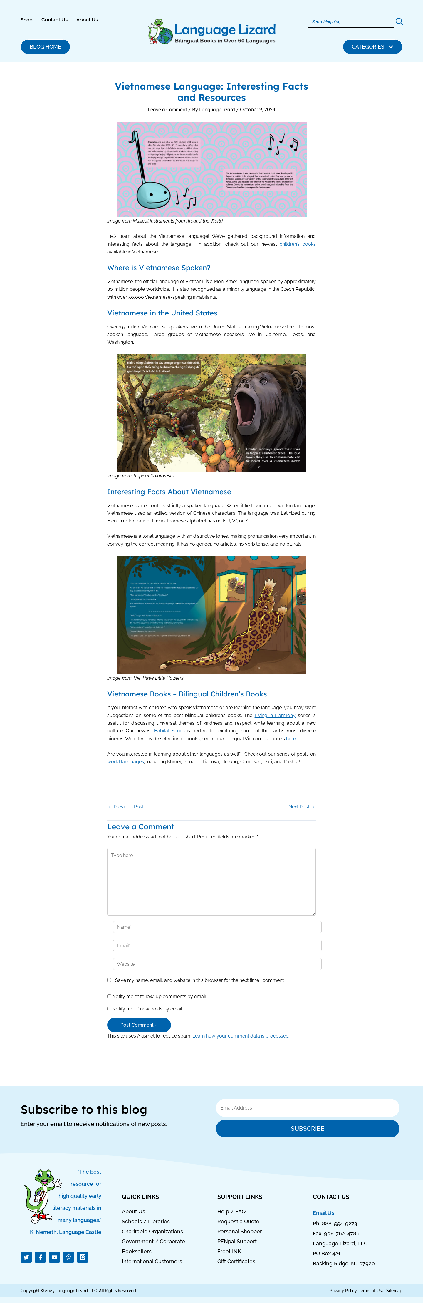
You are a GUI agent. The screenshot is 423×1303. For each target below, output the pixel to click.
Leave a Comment (167, 109)
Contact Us (54, 20)
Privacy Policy (343, 1290)
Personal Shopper (239, 1232)
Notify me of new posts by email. (147, 1011)
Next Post (301, 807)
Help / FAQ (231, 1212)
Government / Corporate (153, 1241)
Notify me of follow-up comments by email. (159, 998)
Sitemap (394, 1290)
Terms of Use (371, 1290)
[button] (372, 46)
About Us (87, 20)
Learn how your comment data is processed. (241, 1038)
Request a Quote (238, 1222)
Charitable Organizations (152, 1232)
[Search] (351, 22)
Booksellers (137, 1251)
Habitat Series (169, 731)
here (291, 738)
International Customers (152, 1261)
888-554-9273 (339, 1224)
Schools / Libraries (146, 1222)
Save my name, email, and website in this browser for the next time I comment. (200, 982)
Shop (27, 20)
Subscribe (307, 1128)
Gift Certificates (236, 1261)
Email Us (323, 1213)
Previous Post (126, 807)
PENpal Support (237, 1241)
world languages (125, 761)
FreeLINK (229, 1251)
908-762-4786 (342, 1234)
